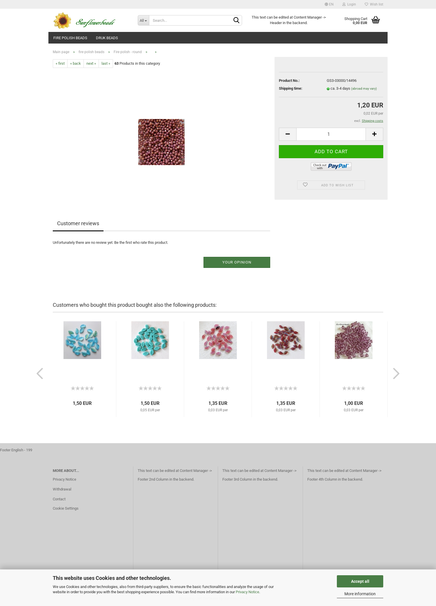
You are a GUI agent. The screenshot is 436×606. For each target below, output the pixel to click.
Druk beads (107, 38)
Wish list (374, 4)
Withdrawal (62, 489)
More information (360, 593)
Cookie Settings (66, 508)
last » (105, 63)
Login (349, 4)
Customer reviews (78, 223)
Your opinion (236, 262)
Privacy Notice (247, 592)
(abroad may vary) (364, 89)
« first (60, 63)
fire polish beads (70, 38)
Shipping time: (290, 88)
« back (75, 63)
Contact (59, 499)
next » (91, 63)
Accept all (360, 581)
